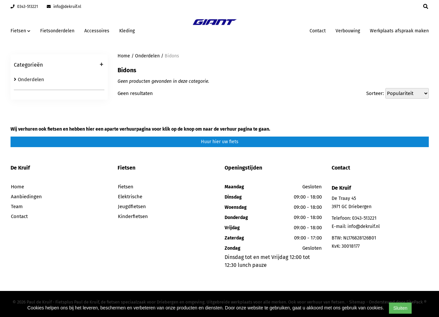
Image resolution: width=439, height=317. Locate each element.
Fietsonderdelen (57, 31)
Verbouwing (348, 31)
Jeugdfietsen (132, 206)
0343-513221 (24, 6)
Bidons (172, 56)
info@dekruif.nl (64, 6)
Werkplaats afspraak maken (399, 31)
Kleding (127, 31)
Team (17, 206)
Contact (318, 31)
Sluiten (400, 308)
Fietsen (125, 187)
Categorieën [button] (58, 65)
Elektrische (130, 197)
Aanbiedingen (26, 197)
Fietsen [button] (20, 31)
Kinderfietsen (133, 216)
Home (124, 56)
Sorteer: (375, 93)
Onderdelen (29, 79)
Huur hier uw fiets (219, 141)
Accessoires (96, 31)
